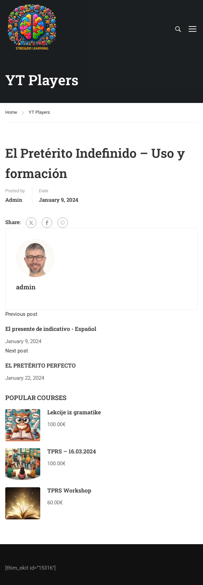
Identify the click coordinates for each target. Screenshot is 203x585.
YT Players (39, 112)
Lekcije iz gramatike (74, 412)
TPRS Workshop (69, 490)
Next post (16, 351)
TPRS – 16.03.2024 (71, 451)
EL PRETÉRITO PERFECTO (40, 365)
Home (11, 112)
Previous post (21, 314)
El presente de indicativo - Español (50, 328)
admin (13, 199)
